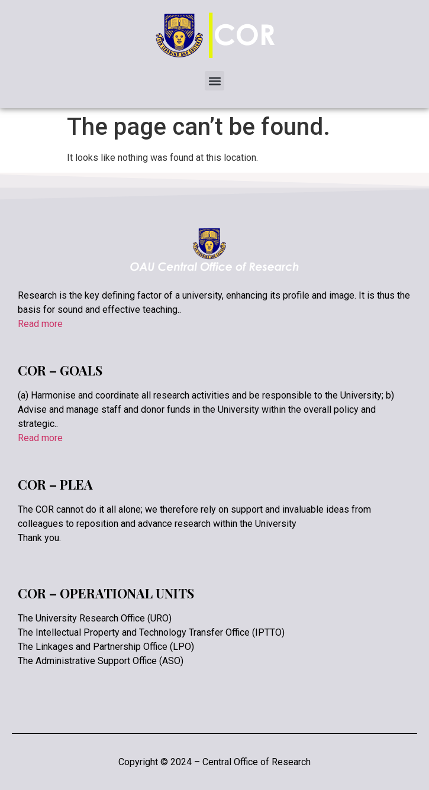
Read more (40, 323)
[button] (214, 80)
